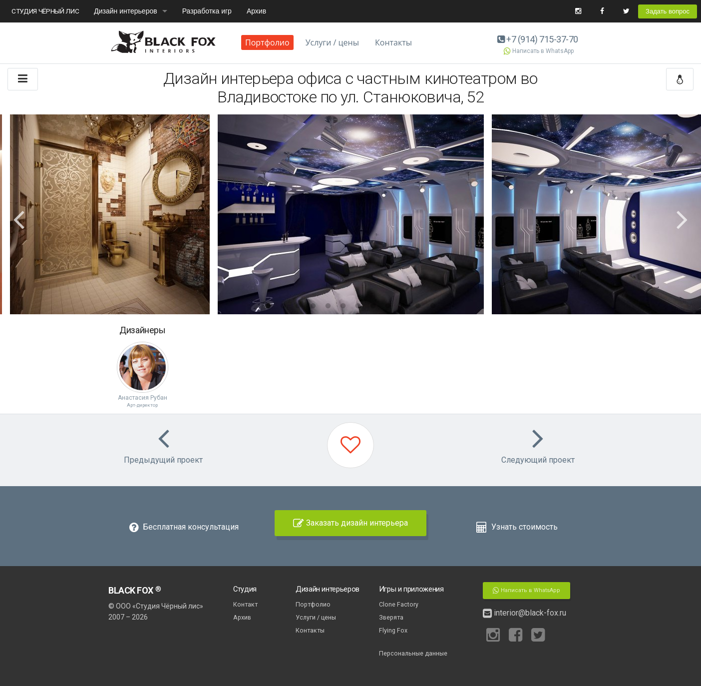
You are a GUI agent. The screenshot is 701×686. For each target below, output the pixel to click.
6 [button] (343, 306)
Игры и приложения (411, 589)
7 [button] (358, 306)
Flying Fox (393, 630)
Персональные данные (413, 653)
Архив (256, 11)
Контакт (245, 604)
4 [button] (313, 306)
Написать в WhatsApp (538, 50)
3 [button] (298, 306)
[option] (351, 214)
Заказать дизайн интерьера (350, 523)
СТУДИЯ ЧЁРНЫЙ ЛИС (45, 11)
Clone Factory (398, 604)
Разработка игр (207, 11)
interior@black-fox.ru (524, 613)
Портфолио (267, 42)
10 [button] (403, 306)
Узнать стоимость (517, 527)
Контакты (393, 42)
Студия (245, 589)
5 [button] (328, 306)
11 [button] (418, 306)
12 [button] (433, 306)
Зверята (391, 617)
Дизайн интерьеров (125, 11)
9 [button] (388, 306)
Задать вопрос (668, 11)
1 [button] (268, 306)
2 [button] (283, 306)
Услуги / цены (332, 42)
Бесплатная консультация (184, 527)
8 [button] (373, 306)
